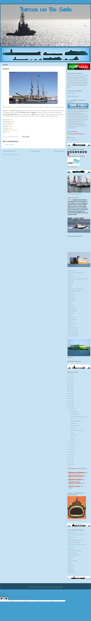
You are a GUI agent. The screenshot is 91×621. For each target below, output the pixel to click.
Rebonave (69, 562)
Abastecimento (70, 270)
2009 (70, 459)
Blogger (60, 587)
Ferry (68, 287)
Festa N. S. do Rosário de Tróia (74, 289)
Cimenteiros (70, 276)
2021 (70, 384)
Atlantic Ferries (70, 532)
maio (72, 447)
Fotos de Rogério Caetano (72, 291)
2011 (70, 454)
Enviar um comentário (9, 144)
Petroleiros (69, 317)
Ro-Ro (68, 325)
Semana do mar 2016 (71, 327)
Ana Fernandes (73, 434)
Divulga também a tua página (72, 96)
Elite (71, 419)
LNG (68, 303)
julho (72, 442)
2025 (70, 374)
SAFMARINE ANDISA (75, 421)
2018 (70, 391)
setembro (73, 408)
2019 (70, 389)
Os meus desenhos (71, 311)
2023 (70, 379)
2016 (70, 396)
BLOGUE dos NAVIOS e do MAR (75, 540)
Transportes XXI (71, 571)
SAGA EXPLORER (74, 425)
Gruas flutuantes (71, 299)
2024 (70, 377)
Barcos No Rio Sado (71, 93)
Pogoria (72, 432)
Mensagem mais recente (10, 151)
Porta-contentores (71, 319)
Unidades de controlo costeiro (76, 430)
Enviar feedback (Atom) (13, 154)
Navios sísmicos (71, 309)
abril (72, 449)
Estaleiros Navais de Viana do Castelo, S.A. (76, 544)
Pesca (68, 315)
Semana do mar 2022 (71, 333)
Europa (72, 439)
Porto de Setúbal (70, 556)
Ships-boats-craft (71, 567)
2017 (70, 393)
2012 (70, 405)
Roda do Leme (70, 565)
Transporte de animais (72, 335)
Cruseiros (69, 281)
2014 (70, 401)
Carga (68, 274)
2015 (70, 398)
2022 (70, 381)
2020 (70, 386)
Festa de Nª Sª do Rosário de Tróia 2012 (78, 416)
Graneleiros (69, 297)
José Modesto (70, 548)
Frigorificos (70, 293)
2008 (70, 462)
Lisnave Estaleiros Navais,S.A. (74, 550)
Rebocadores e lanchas (72, 560)
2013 (70, 403)
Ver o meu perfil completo (72, 140)
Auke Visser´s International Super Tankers (76, 534)
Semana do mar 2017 (71, 329)
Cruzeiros (69, 283)
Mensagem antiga (59, 151)
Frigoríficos (70, 295)
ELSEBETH (73, 423)
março (72, 451)
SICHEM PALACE (74, 414)
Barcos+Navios (70, 538)
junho (72, 444)
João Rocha (71, 137)
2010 (70, 457)
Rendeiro (72, 437)
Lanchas (69, 301)
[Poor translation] (5, 599)
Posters (69, 321)
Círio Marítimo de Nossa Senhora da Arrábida (77, 279)
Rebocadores (70, 323)
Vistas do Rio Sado (71, 573)
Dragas (68, 285)
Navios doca (70, 307)
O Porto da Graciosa (71, 552)
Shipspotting (70, 569)
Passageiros (69, 313)
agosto (72, 410)
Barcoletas (69, 536)
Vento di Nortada (74, 412)
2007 (70, 464)
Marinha (69, 305)
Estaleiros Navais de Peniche (73, 542)
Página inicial (35, 151)
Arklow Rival (73, 428)
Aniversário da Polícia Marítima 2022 (75, 272)
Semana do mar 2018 (71, 331)
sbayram (49, 587)
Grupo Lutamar (70, 546)
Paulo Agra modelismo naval (73, 554)
